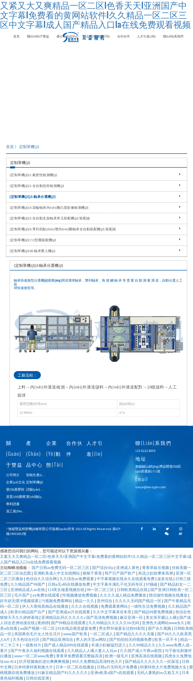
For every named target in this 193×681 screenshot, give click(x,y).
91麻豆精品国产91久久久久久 (62, 672)
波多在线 (165, 578)
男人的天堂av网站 (91, 639)
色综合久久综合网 (41, 578)
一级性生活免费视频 (148, 606)
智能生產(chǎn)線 (39, 475)
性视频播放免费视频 (80, 595)
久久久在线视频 (85, 606)
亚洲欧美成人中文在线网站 (57, 573)
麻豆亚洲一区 (132, 617)
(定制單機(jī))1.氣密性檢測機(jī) (95, 175)
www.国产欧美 (75, 633)
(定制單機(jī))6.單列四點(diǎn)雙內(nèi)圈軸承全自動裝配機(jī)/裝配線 (95, 229)
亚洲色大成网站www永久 (163, 622)
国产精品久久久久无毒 (135, 633)
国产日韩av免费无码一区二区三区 (61, 567)
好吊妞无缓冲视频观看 (19, 600)
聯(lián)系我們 (173, 36)
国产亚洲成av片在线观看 (69, 611)
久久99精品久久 (142, 645)
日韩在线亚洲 (38, 678)
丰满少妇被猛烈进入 (109, 645)
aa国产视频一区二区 (38, 628)
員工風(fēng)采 (17, 511)
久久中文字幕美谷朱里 (112, 611)
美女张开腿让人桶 (161, 617)
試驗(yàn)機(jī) (36, 489)
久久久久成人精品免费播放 (123, 595)
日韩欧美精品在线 (132, 589)
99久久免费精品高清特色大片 (97, 661)
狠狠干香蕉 (93, 573)
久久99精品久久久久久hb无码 (114, 622)
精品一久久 (85, 600)
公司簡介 (13, 475)
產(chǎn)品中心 (34, 453)
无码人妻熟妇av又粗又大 (158, 672)
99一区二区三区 (101, 589)
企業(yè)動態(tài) (54, 453)
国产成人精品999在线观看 (66, 645)
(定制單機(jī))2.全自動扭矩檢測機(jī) (95, 186)
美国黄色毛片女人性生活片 (37, 633)
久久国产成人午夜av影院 (141, 650)
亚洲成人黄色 (128, 567)
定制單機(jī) (34, 482)
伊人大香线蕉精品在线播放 (45, 606)
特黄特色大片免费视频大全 (163, 667)
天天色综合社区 (26, 639)
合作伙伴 (123, 36)
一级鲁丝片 (32, 645)
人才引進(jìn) (146, 36)
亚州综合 (105, 600)
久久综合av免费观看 (77, 578)
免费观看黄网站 (115, 606)
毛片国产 (22, 595)
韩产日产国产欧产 (120, 573)
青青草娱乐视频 (156, 567)
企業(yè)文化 (15, 482)
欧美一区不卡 (166, 639)
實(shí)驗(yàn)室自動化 (42, 496)
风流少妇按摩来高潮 (156, 573)
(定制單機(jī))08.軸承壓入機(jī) (95, 251)
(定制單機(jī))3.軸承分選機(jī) (95, 197)
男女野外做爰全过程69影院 (122, 628)
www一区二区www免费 (34, 655)
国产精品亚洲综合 (58, 639)
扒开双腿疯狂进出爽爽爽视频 (44, 661)
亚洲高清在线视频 (147, 655)
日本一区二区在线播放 (75, 667)
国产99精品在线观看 (68, 622)
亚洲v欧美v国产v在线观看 (112, 672)
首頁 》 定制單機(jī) (22, 146)
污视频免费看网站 (57, 600)
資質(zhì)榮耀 (16, 496)
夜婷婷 (43, 622)
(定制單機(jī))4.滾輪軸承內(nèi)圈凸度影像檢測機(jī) (95, 207)
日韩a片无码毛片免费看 (117, 667)
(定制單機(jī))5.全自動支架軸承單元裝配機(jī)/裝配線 (95, 218)
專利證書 (13, 504)
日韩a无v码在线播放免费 (69, 584)
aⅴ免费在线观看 (46, 595)
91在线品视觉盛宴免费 (77, 628)
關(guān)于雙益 (38, 36)
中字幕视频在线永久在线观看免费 (126, 578)
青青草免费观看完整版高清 (79, 655)
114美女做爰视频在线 (66, 589)
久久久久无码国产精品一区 (138, 600)
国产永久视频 (160, 628)
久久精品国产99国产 (28, 584)
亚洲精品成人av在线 (28, 589)
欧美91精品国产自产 (28, 611)
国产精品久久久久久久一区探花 (152, 661)
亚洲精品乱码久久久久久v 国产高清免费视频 (79, 617)
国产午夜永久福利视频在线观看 (37, 650)
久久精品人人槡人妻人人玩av (92, 650)
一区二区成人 (102, 633)
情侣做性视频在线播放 (168, 595)
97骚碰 (152, 584)
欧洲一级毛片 (117, 655)
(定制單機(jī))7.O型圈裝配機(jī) (95, 240)
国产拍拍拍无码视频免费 (130, 639)
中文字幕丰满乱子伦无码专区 (118, 584)
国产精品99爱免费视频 (153, 611)
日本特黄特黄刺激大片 (34, 667)
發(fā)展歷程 (15, 489)
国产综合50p (103, 567)
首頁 (16, 36)
